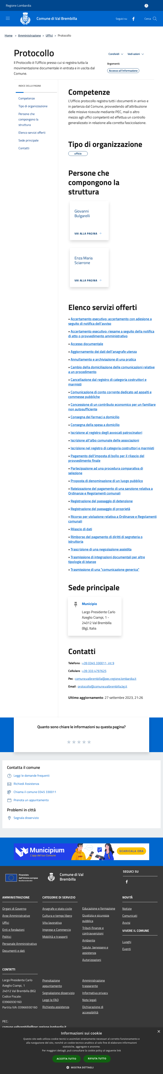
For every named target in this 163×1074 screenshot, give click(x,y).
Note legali (89, 1000)
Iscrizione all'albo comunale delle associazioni (105, 440)
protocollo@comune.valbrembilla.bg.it (102, 686)
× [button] (158, 1031)
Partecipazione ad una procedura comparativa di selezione (105, 471)
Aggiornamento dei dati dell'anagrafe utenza (104, 351)
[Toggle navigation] (7, 18)
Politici (6, 936)
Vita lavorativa (52, 922)
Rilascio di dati (81, 529)
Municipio (89, 603)
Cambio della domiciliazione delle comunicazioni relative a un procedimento (111, 369)
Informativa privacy (95, 993)
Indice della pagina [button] (29, 86)
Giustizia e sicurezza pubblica (95, 918)
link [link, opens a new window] (119, 1050)
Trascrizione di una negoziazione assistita (101, 549)
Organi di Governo (14, 908)
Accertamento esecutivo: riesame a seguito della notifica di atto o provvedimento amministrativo (111, 334)
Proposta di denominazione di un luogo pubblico (107, 480)
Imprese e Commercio (56, 929)
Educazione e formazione (98, 908)
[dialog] (81, 1050)
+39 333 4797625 (94, 670)
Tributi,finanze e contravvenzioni (93, 931)
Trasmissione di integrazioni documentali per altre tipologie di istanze (106, 559)
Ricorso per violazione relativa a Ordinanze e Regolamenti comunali (112, 519)
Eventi (126, 949)
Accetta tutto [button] (66, 1058)
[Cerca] (154, 18)
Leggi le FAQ (50, 1000)
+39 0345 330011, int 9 (98, 663)
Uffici (49, 35)
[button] (81, 1067)
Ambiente (88, 940)
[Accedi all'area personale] (146, 5)
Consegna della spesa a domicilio (95, 424)
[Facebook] (132, 18)
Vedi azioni (136, 54)
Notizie (127, 908)
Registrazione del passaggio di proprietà (100, 508)
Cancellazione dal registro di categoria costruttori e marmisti (107, 382)
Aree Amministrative (16, 915)
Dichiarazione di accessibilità (92, 1010)
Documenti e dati (13, 950)
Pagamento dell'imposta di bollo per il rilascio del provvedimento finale (106, 458)
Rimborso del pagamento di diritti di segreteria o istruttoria (105, 539)
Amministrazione (29, 35)
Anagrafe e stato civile (57, 908)
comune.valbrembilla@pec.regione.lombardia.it (105, 678)
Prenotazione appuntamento (52, 983)
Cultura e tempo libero (57, 915)
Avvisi (126, 922)
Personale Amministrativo (19, 943)
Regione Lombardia (18, 5)
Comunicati (129, 915)
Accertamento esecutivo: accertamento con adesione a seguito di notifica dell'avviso (110, 321)
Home (8, 35)
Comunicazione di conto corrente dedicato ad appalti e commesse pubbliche (110, 394)
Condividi (116, 54)
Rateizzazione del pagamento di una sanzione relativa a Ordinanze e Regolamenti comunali (110, 491)
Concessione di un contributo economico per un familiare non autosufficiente (112, 407)
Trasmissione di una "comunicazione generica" (105, 569)
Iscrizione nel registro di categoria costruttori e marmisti (112, 448)
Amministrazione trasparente (93, 983)
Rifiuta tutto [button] (97, 1058)
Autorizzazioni (91, 959)
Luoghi (126, 942)
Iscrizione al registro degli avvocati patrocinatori (106, 432)
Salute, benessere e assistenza (95, 950)
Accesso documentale (87, 343)
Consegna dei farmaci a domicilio (95, 417)
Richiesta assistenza (55, 1007)
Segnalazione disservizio (58, 993)
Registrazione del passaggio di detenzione (102, 501)
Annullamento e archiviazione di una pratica (103, 359)
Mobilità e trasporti (55, 936)
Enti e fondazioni (13, 929)
